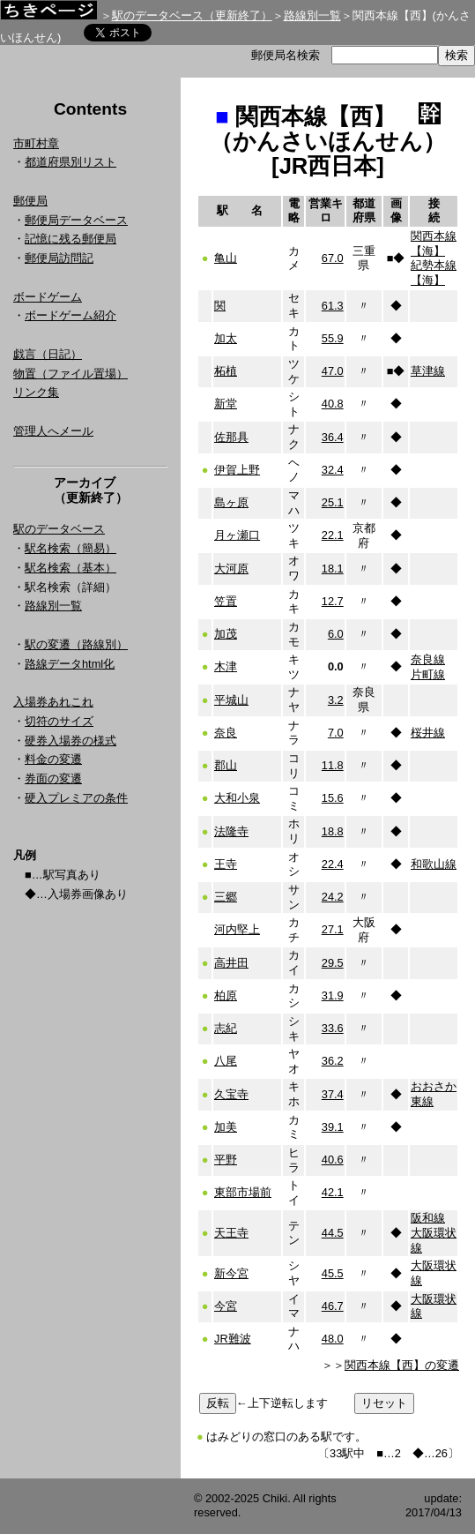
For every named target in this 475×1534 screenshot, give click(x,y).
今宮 (225, 1306)
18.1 (333, 568)
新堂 (225, 403)
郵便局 (30, 200)
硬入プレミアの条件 (76, 797)
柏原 (225, 995)
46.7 (333, 1306)
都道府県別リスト (70, 161)
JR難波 (232, 1338)
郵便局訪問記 (59, 258)
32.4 (333, 469)
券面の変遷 (53, 778)
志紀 (225, 1028)
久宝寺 (231, 1094)
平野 (225, 1159)
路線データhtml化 (70, 663)
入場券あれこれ (53, 701)
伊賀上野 (237, 469)
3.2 (336, 700)
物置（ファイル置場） (70, 373)
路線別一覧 (312, 15)
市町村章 (36, 143)
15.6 (333, 797)
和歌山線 (433, 864)
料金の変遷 (53, 759)
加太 (225, 338)
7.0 (336, 732)
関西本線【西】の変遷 (402, 1365)
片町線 (428, 674)
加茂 (225, 633)
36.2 (333, 1060)
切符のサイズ (59, 721)
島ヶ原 (231, 502)
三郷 (225, 896)
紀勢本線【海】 (433, 272)
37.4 (333, 1094)
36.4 (333, 437)
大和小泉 (237, 797)
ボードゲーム (47, 296)
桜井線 (428, 732)
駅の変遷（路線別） (76, 644)
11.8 (333, 765)
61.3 (333, 305)
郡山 (225, 765)
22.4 (333, 864)
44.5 (333, 1232)
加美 (225, 1127)
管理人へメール (53, 431)
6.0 (336, 633)
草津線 (428, 371)
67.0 (333, 258)
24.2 (333, 896)
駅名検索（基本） (70, 567)
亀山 (225, 258)
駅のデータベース (59, 528)
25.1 (333, 502)
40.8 (333, 403)
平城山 (231, 700)
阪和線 (428, 1217)
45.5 (333, 1273)
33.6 (333, 1028)
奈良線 (428, 659)
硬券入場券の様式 (70, 740)
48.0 (333, 1338)
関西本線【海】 (433, 243)
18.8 (333, 831)
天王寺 (231, 1232)
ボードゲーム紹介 (70, 315)
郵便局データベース (76, 220)
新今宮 (231, 1273)
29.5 (333, 962)
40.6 (333, 1159)
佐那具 (231, 437)
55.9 (333, 338)
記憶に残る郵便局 (70, 238)
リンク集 (36, 392)
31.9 (333, 995)
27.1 (333, 929)
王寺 (225, 864)
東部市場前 (242, 1192)
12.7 (333, 601)
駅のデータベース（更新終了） (192, 15)
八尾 (225, 1060)
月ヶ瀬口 (237, 535)
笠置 (225, 601)
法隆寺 (231, 831)
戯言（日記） (47, 354)
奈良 (225, 732)
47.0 (333, 371)
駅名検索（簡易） (70, 548)
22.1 (333, 535)
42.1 (333, 1192)
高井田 (231, 962)
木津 (225, 666)
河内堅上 (237, 929)
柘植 (225, 371)
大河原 (231, 568)
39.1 (333, 1127)
